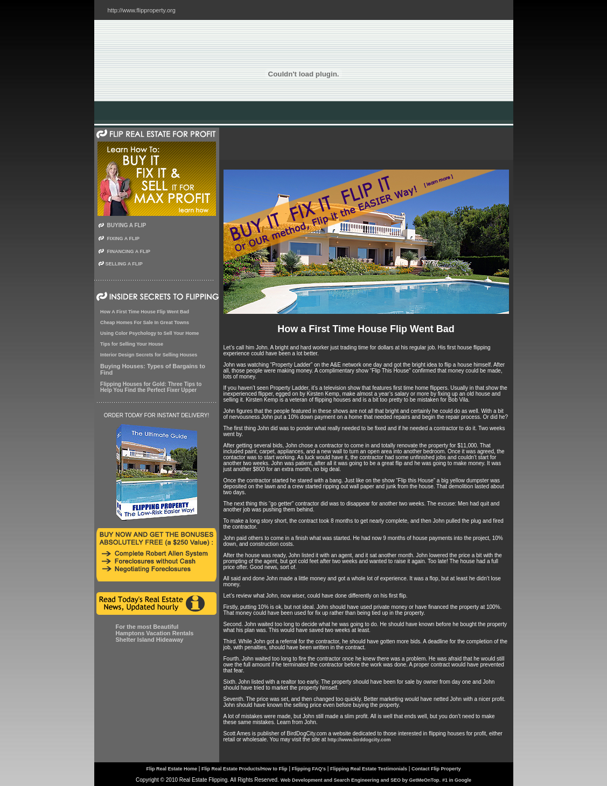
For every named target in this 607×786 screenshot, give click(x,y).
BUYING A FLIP (126, 225)
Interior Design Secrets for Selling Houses (148, 354)
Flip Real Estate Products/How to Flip (244, 760)
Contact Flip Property (436, 760)
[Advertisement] (366, 144)
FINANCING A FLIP (128, 251)
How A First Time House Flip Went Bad (144, 311)
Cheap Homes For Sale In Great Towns (144, 322)
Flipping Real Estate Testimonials (368, 760)
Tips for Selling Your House (131, 344)
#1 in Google (456, 771)
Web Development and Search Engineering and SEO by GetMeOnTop (360, 771)
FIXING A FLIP (123, 238)
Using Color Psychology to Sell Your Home (149, 333)
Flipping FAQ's (309, 760)
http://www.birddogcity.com (359, 739)
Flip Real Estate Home (171, 760)
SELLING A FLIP (124, 263)
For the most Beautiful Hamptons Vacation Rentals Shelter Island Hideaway (155, 633)
